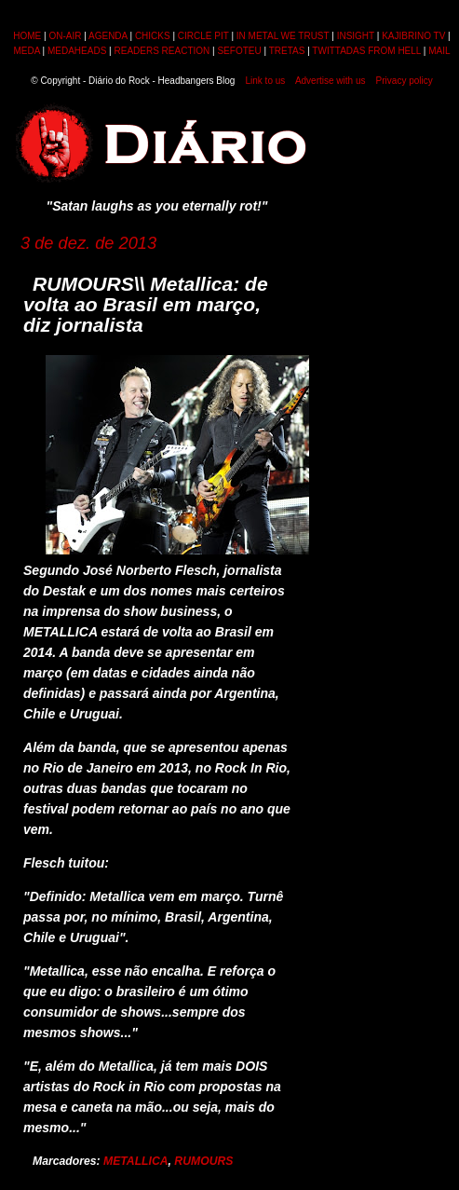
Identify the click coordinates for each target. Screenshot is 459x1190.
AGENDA (108, 36)
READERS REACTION (161, 51)
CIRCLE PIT (203, 36)
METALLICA (136, 1161)
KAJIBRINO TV (413, 36)
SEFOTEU (239, 51)
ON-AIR (64, 36)
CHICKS (152, 36)
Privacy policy (404, 80)
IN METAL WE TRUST (283, 36)
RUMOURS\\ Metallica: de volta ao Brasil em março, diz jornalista (145, 304)
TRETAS (287, 51)
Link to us (266, 80)
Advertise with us (330, 80)
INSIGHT (355, 36)
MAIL (439, 51)
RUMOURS (203, 1161)
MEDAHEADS (76, 51)
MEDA (26, 51)
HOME (27, 36)
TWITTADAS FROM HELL (366, 51)
